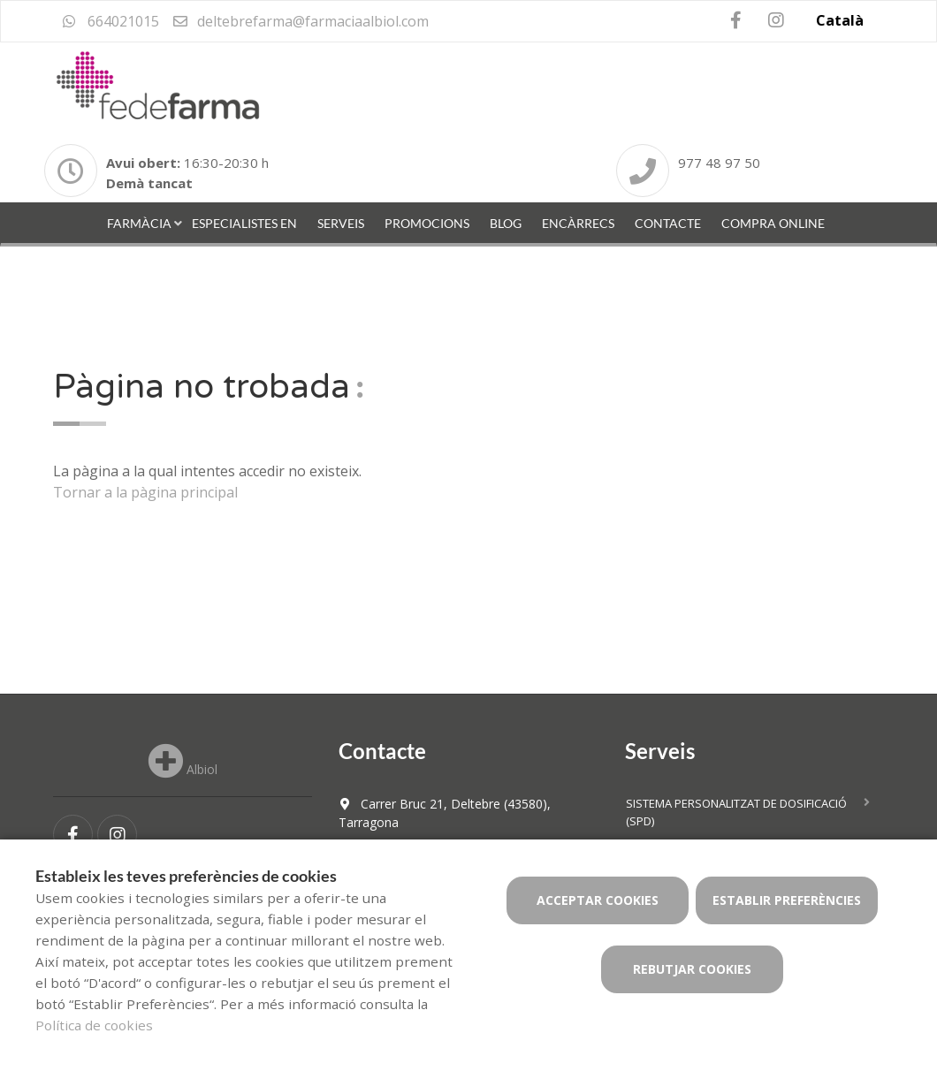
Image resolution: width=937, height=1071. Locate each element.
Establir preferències (786, 900)
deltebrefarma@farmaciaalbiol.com (300, 21)
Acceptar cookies (598, 900)
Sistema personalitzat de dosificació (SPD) (736, 812)
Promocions (427, 223)
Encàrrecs (578, 223)
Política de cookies (94, 1025)
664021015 (110, 21)
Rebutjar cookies (692, 969)
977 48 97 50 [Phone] (719, 162)
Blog (506, 223)
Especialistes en (244, 223)
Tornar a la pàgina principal (145, 492)
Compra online (773, 223)
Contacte (668, 223)
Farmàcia (139, 223)
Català (840, 20)
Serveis (340, 223)
